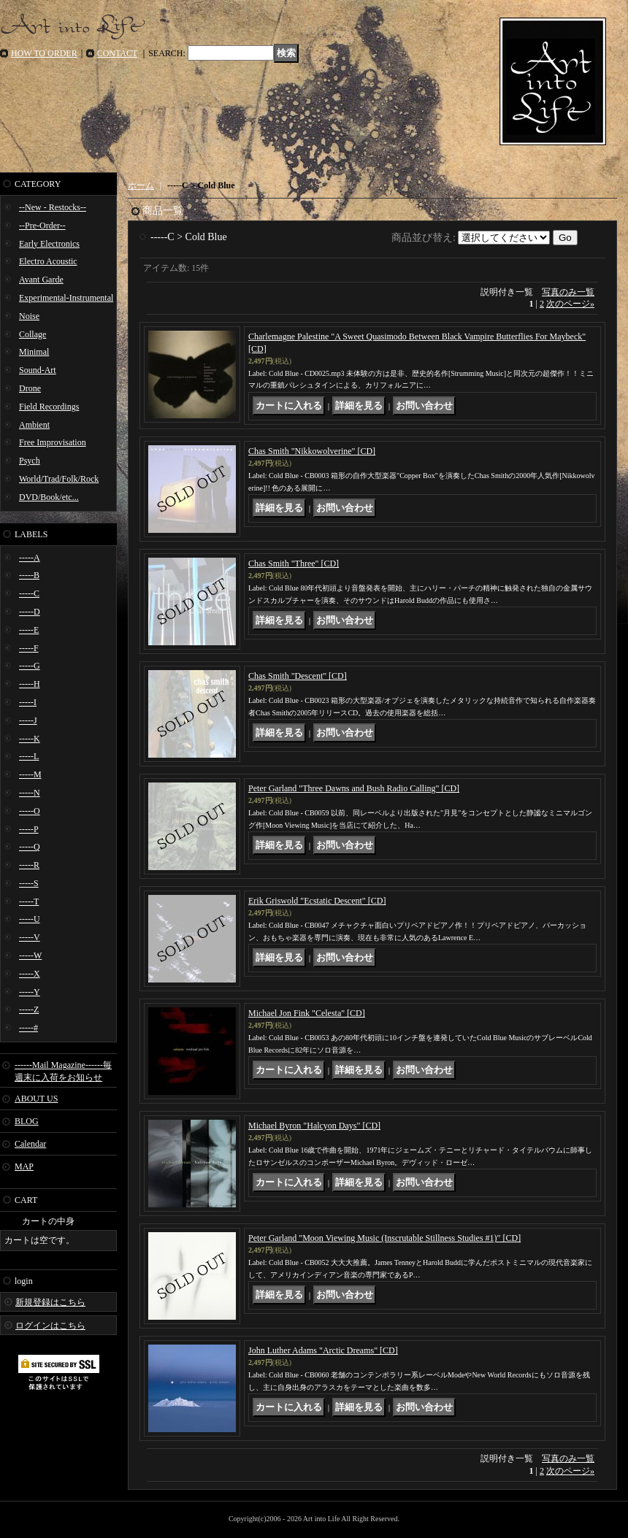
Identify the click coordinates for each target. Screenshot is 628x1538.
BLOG (27, 1121)
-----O (29, 811)
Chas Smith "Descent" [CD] (297, 676)
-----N (29, 793)
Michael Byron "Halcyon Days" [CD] (314, 1125)
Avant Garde (41, 279)
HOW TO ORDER (44, 53)
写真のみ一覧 (568, 292)
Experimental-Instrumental (66, 298)
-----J (28, 720)
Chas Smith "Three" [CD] (293, 563)
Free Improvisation (52, 442)
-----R (29, 865)
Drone (30, 388)
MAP (24, 1166)
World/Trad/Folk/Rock (59, 479)
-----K (29, 739)
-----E (29, 630)
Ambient (34, 425)
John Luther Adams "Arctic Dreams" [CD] (323, 1350)
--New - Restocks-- (52, 207)
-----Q (29, 847)
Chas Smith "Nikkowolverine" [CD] (311, 451)
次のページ (570, 304)
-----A (29, 558)
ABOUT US (36, 1098)
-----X (29, 974)
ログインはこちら (50, 1325)
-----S (29, 883)
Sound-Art (37, 370)
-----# (28, 1028)
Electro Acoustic (48, 261)
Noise (29, 316)
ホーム (141, 185)
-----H (29, 684)
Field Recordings (49, 406)
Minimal (34, 352)
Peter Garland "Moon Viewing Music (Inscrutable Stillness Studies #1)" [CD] (384, 1238)
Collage (32, 334)
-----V (29, 937)
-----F (29, 648)
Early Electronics (49, 244)
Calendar (30, 1144)
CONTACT (117, 53)
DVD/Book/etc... (49, 497)
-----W (30, 955)
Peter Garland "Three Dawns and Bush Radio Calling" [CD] (353, 788)
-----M (30, 774)
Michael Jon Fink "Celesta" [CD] (306, 1013)
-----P (29, 829)
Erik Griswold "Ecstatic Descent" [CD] (317, 901)
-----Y (29, 992)
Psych (29, 460)
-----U (29, 919)
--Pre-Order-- (42, 225)
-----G (29, 666)
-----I (28, 702)
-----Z (29, 1009)
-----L (29, 756)
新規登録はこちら (50, 1302)
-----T (29, 901)
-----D (29, 612)
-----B (29, 575)
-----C (29, 593)
